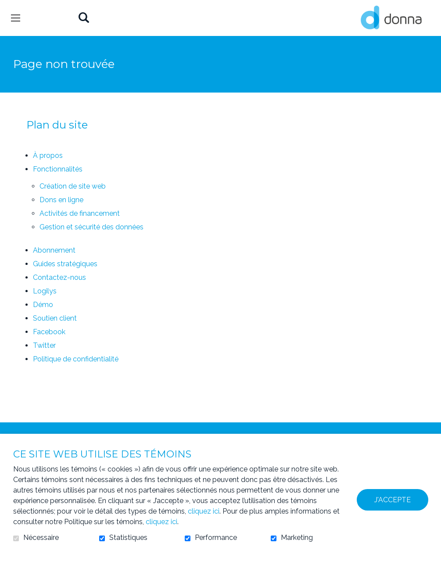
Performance (216, 538)
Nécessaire (41, 538)
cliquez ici (203, 511)
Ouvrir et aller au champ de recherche (83, 18)
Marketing (297, 538)
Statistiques (128, 538)
